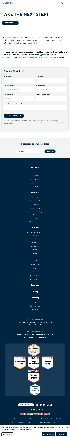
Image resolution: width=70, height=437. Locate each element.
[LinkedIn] (37, 405)
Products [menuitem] (35, 167)
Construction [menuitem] (35, 246)
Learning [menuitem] (35, 297)
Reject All (61, 434)
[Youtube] (47, 405)
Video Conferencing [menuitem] (35, 179)
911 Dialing (41, 420)
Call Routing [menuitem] (35, 204)
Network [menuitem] (35, 310)
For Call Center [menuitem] (35, 275)
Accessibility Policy (54, 420)
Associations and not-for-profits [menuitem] (35, 234)
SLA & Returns (30, 420)
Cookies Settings (7, 434)
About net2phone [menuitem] (35, 306)
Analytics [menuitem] (35, 197)
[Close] (67, 428)
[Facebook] (41, 405)
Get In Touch (10, 23)
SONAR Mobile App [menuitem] (35, 222)
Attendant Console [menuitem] (35, 208)
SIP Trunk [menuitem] (35, 186)
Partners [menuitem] (35, 285)
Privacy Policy (10, 123)
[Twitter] (44, 405)
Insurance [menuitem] (35, 257)
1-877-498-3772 (8, 57)
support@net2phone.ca (39, 57)
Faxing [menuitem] (35, 218)
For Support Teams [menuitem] (35, 268)
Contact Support (26, 405)
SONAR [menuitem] (35, 172)
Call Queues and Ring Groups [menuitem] (35, 213)
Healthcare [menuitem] (35, 253)
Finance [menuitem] (35, 250)
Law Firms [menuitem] (35, 260)
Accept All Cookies (48, 434)
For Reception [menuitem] (35, 272)
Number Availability (47, 420)
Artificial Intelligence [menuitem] (35, 183)
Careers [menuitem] (35, 313)
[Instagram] (51, 405)
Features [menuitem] (35, 192)
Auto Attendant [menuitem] (35, 201)
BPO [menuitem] (35, 239)
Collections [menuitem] (35, 242)
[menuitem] (35, 291)
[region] (35, 431)
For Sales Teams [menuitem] (35, 265)
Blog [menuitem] (35, 302)
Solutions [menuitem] (35, 227)
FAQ (26, 419)
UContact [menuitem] (35, 176)
